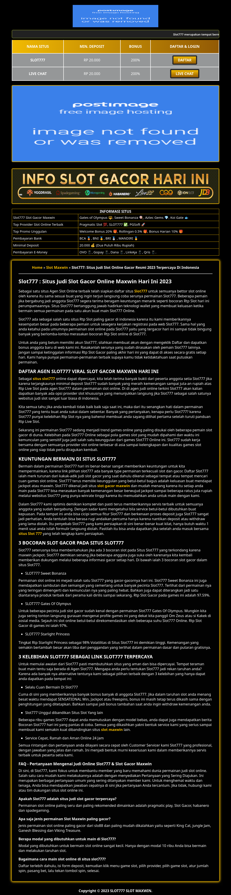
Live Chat (185, 73)
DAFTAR (185, 60)
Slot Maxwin (57, 267)
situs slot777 (44, 378)
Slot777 (140, 291)
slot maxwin (112, 729)
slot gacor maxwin (113, 485)
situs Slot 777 (30, 533)
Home (37, 267)
